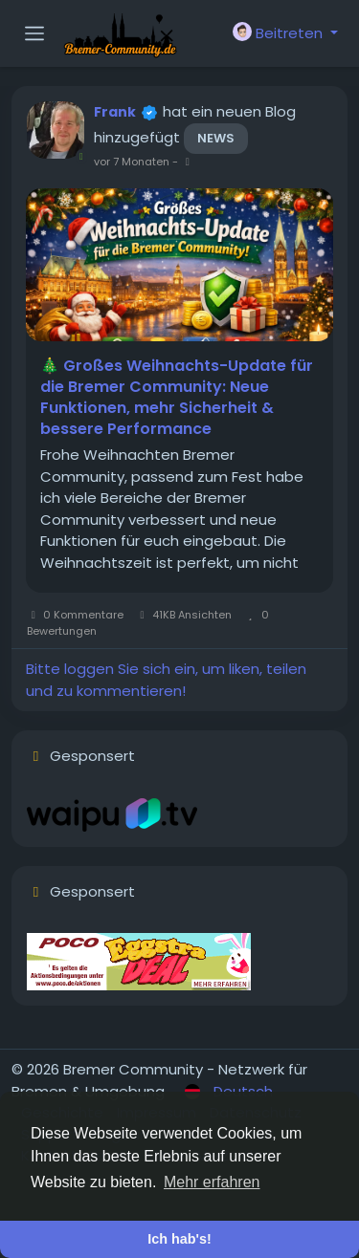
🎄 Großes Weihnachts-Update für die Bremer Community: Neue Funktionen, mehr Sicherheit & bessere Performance (176, 398)
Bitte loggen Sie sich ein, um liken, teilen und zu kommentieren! (166, 680)
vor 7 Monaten (131, 161)
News (216, 138)
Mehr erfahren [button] (212, 1182)
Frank (115, 111)
